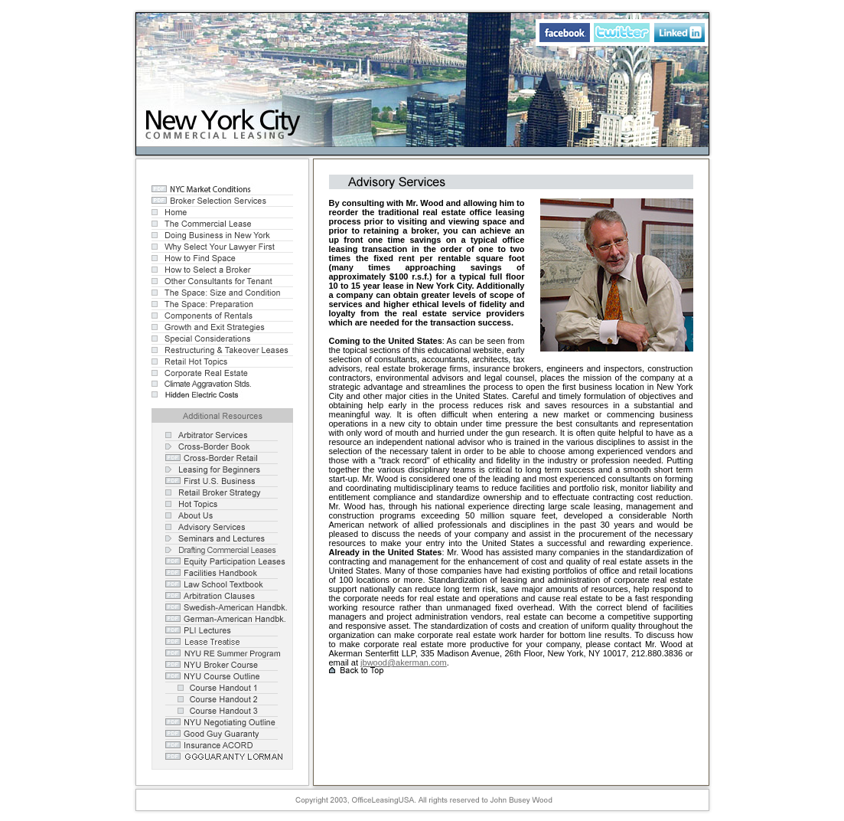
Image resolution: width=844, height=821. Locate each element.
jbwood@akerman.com (403, 662)
